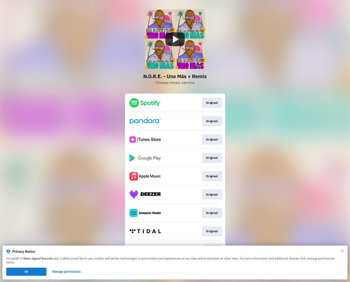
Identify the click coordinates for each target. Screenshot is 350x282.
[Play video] (175, 39)
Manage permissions (66, 271)
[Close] (342, 251)
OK (26, 271)
